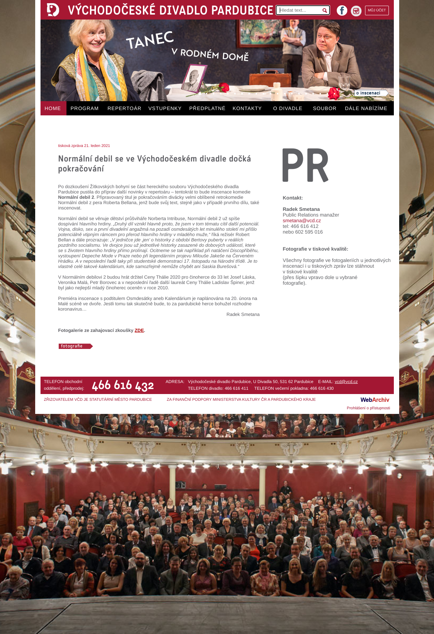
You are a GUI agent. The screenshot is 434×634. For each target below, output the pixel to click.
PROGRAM (85, 108)
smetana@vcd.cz (302, 220)
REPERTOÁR (125, 108)
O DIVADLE (288, 108)
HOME (53, 108)
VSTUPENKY (165, 108)
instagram (356, 11)
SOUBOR (325, 108)
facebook (342, 8)
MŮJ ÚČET (377, 10)
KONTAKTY (247, 108)
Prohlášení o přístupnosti (368, 408)
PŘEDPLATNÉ (207, 108)
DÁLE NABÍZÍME (366, 108)
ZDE (139, 330)
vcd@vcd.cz (346, 381)
